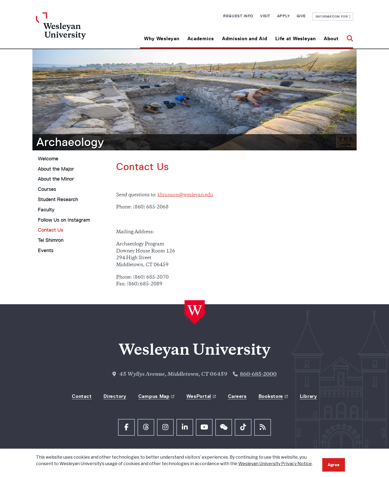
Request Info (238, 15)
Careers (237, 396)
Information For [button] (333, 16)
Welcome (48, 159)
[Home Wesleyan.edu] (75, 30)
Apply (283, 15)
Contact (82, 396)
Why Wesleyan (161, 39)
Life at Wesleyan (295, 39)
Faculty (46, 210)
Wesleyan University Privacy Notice (275, 463)
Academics (200, 39)
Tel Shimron (50, 240)
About (331, 39)
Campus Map (154, 396)
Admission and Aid (244, 39)
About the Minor (56, 179)
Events (45, 250)
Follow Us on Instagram (64, 220)
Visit (265, 15)
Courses (47, 189)
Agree (334, 464)
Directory (114, 396)
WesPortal (198, 396)
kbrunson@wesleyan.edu (185, 195)
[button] (348, 37)
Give (301, 15)
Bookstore (271, 396)
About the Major (56, 169)
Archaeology (70, 142)
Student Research (58, 199)
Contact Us (50, 230)
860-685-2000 (258, 374)
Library (308, 396)
